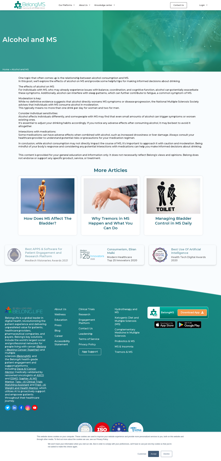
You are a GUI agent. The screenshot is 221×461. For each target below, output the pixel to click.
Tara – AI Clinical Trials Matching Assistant (24, 383)
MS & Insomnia (124, 346)
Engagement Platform (87, 321)
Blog (57, 330)
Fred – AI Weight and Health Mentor (25, 386)
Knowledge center (105, 5)
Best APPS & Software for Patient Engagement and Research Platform (43, 252)
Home (5, 69)
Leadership (86, 333)
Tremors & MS (123, 352)
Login (203, 5)
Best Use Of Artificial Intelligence (186, 251)
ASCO (40, 375)
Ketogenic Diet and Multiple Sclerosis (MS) (127, 321)
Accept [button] (153, 454)
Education (60, 319)
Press (58, 325)
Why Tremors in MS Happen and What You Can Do (111, 223)
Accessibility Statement (62, 343)
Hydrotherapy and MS (126, 311)
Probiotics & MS (125, 341)
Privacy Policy (87, 344)
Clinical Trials (87, 309)
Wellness (60, 314)
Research (84, 314)
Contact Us (86, 328)
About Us (84, 5)
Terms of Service (89, 339)
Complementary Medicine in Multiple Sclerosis (127, 332)
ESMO (14, 378)
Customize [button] (142, 454)
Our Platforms (67, 5)
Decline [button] (166, 454)
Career (58, 336)
